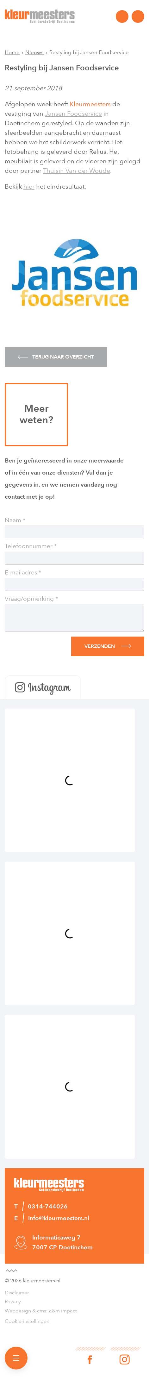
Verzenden (99, 646)
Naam (13, 520)
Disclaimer (17, 1292)
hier (28, 186)
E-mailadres (21, 572)
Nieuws (34, 52)
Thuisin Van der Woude (76, 170)
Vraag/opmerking (29, 599)
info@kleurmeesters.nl (138, 16)
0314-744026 (122, 16)
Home (12, 52)
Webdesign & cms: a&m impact (41, 1310)
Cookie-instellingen (27, 1321)
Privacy (13, 1301)
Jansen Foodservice (73, 113)
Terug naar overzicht (56, 356)
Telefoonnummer (29, 546)
